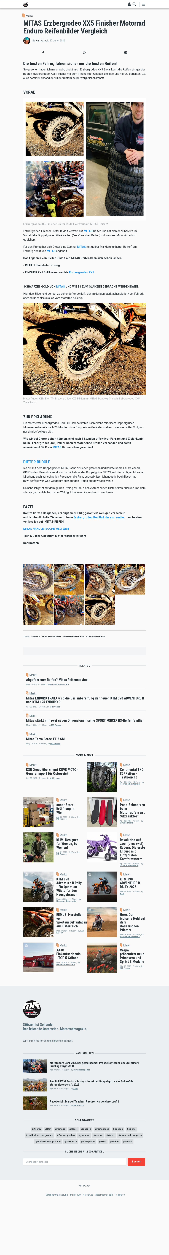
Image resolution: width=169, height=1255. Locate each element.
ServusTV (92, 1206)
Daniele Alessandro (90, 684)
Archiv (33, 1193)
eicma (114, 1199)
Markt (29, 15)
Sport (73, 1193)
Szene (136, 1193)
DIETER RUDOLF (36, 461)
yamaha (100, 1199)
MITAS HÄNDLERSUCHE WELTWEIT (46, 528)
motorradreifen (74, 636)
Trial (126, 1206)
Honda (139, 1206)
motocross (104, 1193)
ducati (84, 1213)
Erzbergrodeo (52, 636)
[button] (43, 52)
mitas (36, 636)
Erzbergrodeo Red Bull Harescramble (99, 517)
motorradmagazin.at (67, 1206)
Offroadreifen (96, 636)
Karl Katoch (42, 40)
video (127, 1199)
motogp (59, 1193)
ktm (46, 1193)
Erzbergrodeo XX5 (81, 272)
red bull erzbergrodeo (52, 1199)
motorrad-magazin (37, 1206)
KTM (122, 957)
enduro (87, 1193)
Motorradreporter (81, 1134)
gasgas (121, 1193)
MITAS (88, 231)
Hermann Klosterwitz (130, 847)
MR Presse (85, 723)
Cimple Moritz (126, 886)
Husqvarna (110, 1206)
